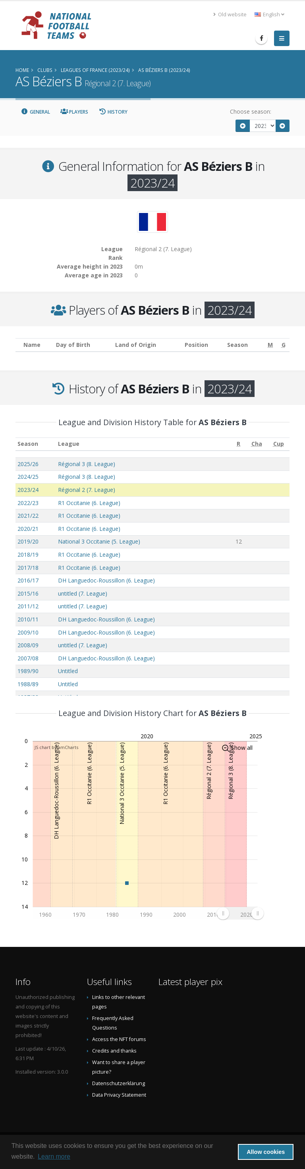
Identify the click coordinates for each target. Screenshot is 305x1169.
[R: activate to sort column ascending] (239, 444)
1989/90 (28, 671)
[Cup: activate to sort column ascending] (279, 444)
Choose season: (250, 111)
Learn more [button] (54, 1156)
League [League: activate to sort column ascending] (68, 443)
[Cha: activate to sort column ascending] (257, 444)
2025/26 (28, 464)
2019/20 (28, 541)
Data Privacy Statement (119, 1095)
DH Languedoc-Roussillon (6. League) (106, 580)
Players (74, 111)
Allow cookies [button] (266, 1152)
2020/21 (28, 528)
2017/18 (28, 567)
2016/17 (28, 580)
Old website (230, 14)
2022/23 (28, 503)
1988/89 (28, 684)
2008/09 (28, 645)
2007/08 (28, 658)
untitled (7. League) (82, 593)
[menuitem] (240, 913)
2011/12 (28, 606)
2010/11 (28, 619)
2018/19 (28, 554)
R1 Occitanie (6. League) (89, 503)
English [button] (269, 14)
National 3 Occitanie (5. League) (99, 541)
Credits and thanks (114, 1050)
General (35, 111)
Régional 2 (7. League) (86, 490)
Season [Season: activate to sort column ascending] (27, 443)
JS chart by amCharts (56, 747)
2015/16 (28, 593)
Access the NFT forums (119, 1039)
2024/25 (28, 476)
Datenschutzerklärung (118, 1083)
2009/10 (28, 632)
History (112, 111)
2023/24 (28, 490)
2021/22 (28, 515)
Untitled (68, 671)
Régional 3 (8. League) (86, 464)
